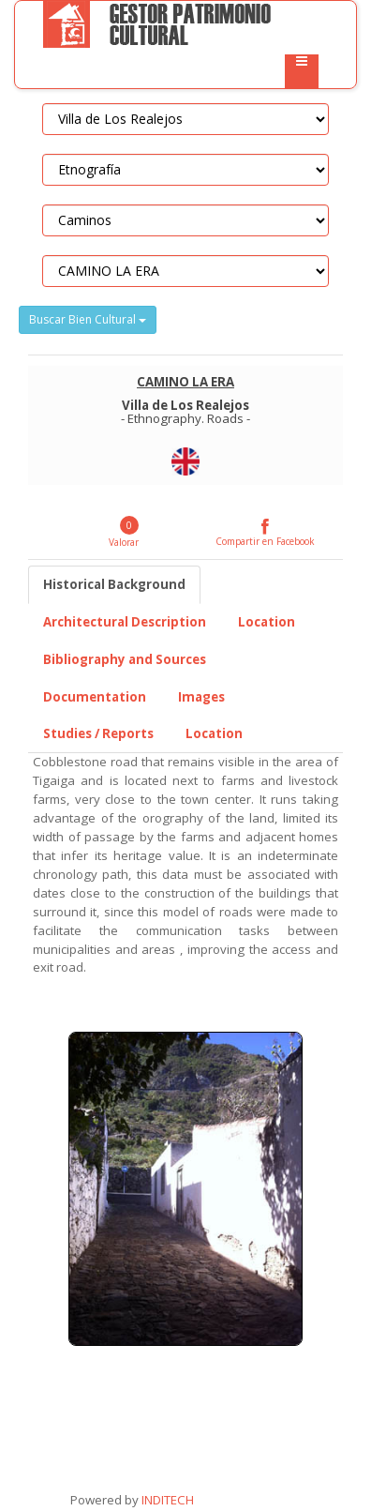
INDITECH (166, 1499)
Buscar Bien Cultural (87, 319)
